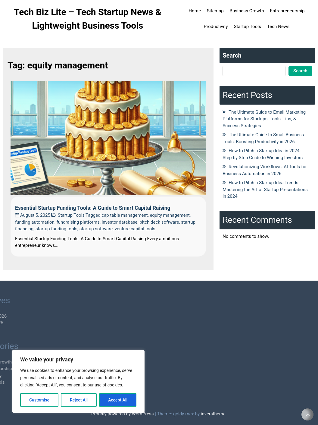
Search (232, 55)
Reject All (79, 400)
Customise (39, 400)
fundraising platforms (78, 222)
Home (195, 11)
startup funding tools (56, 228)
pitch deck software (159, 222)
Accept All (117, 400)
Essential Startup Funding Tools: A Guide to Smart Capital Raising (92, 208)
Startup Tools (247, 26)
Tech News (278, 26)
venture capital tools (135, 228)
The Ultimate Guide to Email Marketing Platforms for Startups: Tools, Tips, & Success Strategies (264, 118)
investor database (120, 222)
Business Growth (246, 11)
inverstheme (213, 414)
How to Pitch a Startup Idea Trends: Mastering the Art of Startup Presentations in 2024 (265, 189)
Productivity (216, 26)
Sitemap (215, 11)
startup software (96, 228)
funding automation (35, 222)
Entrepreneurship (287, 11)
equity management (170, 215)
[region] (78, 381)
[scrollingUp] (307, 414)
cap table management (124, 215)
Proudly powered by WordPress (123, 414)
